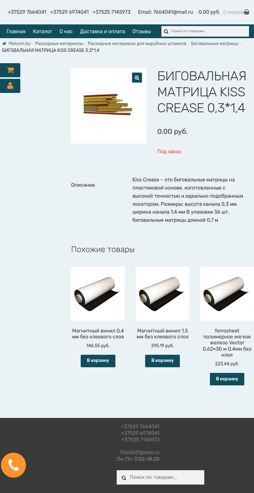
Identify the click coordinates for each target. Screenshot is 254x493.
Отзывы (141, 31)
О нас (66, 31)
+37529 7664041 (27, 12)
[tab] (96, 185)
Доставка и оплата (102, 31)
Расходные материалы (59, 43)
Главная (16, 31)
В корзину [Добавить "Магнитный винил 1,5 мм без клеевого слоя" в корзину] (162, 360)
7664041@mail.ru (173, 12)
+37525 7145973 (112, 12)
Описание (83, 185)
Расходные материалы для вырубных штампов (137, 43)
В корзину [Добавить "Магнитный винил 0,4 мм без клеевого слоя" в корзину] (98, 360)
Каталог (42, 31)
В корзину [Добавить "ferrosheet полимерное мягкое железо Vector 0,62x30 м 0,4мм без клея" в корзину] (227, 379)
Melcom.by (20, 43)
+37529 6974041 (69, 12)
